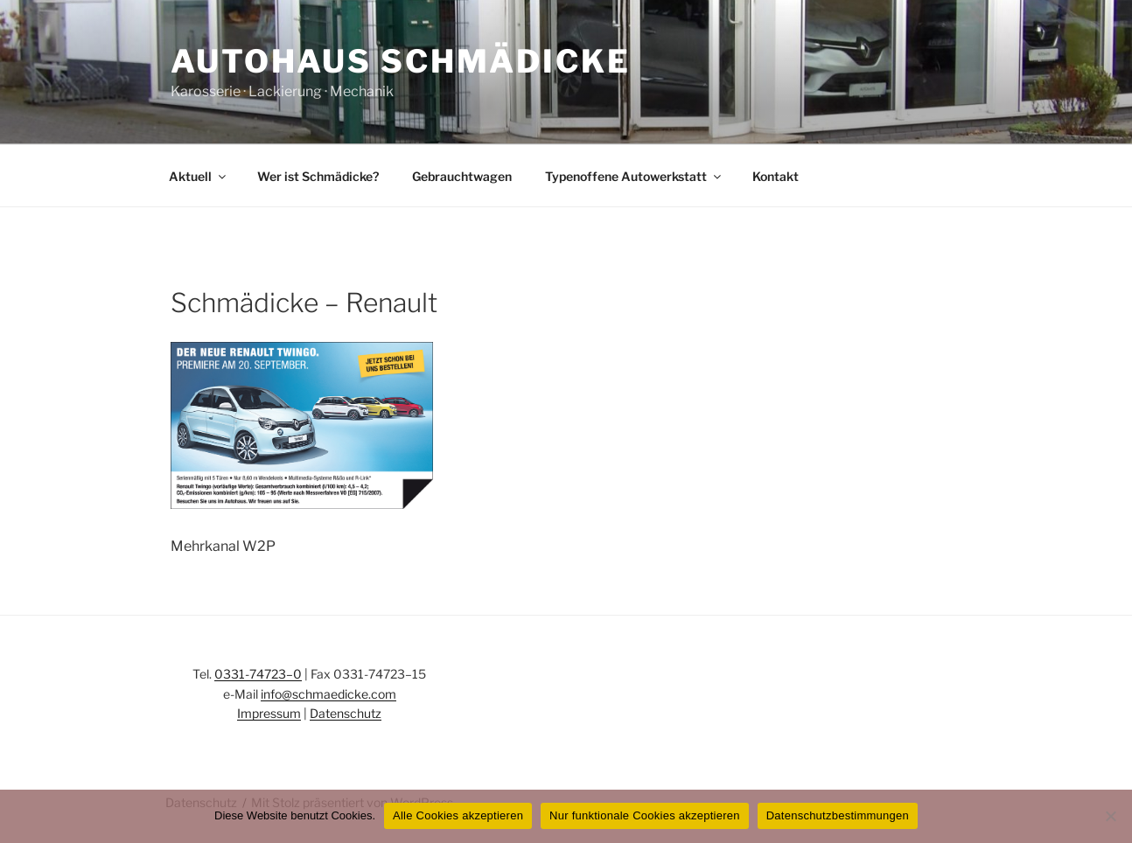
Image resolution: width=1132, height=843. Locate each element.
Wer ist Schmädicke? (318, 176)
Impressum (269, 713)
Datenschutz (345, 713)
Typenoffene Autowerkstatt (634, 176)
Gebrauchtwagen (462, 176)
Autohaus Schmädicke (401, 61)
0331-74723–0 (258, 673)
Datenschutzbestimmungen (837, 815)
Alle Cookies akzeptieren (458, 815)
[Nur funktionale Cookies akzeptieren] (1110, 816)
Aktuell (198, 176)
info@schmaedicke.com (328, 693)
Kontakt (775, 176)
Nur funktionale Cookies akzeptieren (644, 815)
